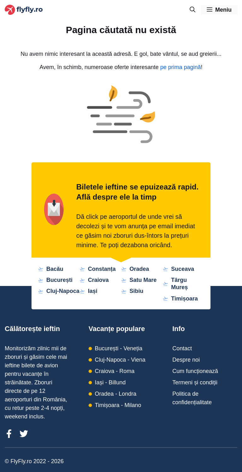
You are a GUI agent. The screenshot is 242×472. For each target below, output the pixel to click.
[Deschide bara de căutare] (192, 10)
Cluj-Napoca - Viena (120, 360)
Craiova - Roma (115, 371)
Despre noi (186, 360)
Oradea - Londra (115, 394)
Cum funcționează (195, 371)
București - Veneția (118, 348)
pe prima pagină (180, 67)
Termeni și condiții (194, 382)
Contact (182, 348)
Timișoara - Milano (118, 405)
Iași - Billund (110, 382)
